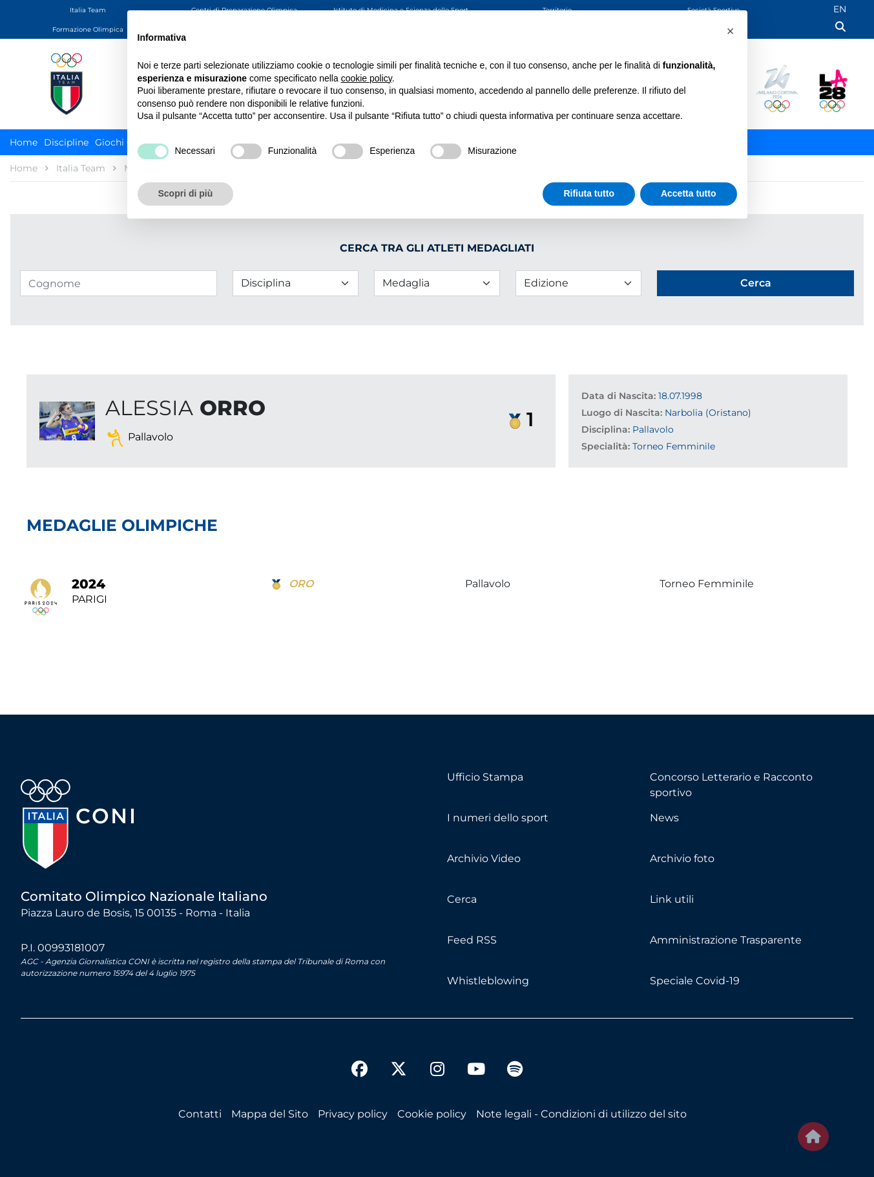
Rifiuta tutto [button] (588, 193)
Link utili (672, 899)
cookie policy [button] (366, 78)
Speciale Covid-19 (695, 981)
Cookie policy (431, 1114)
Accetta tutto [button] (688, 193)
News (664, 818)
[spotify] (515, 1071)
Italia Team (88, 10)
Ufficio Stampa (485, 777)
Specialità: (605, 446)
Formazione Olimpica (87, 29)
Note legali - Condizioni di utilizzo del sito (581, 1114)
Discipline (66, 142)
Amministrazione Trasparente (726, 940)
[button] (730, 31)
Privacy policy (353, 1114)
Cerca (462, 899)
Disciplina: (605, 429)
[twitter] (398, 1059)
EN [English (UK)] (839, 9)
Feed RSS (472, 940)
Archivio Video (484, 858)
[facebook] (360, 1071)
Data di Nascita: (618, 396)
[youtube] (476, 1071)
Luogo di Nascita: (621, 412)
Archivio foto (682, 858)
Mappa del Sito (269, 1114)
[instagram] (437, 1071)
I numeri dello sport (497, 818)
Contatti (200, 1114)
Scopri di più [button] (185, 193)
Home (23, 142)
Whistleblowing (488, 981)
